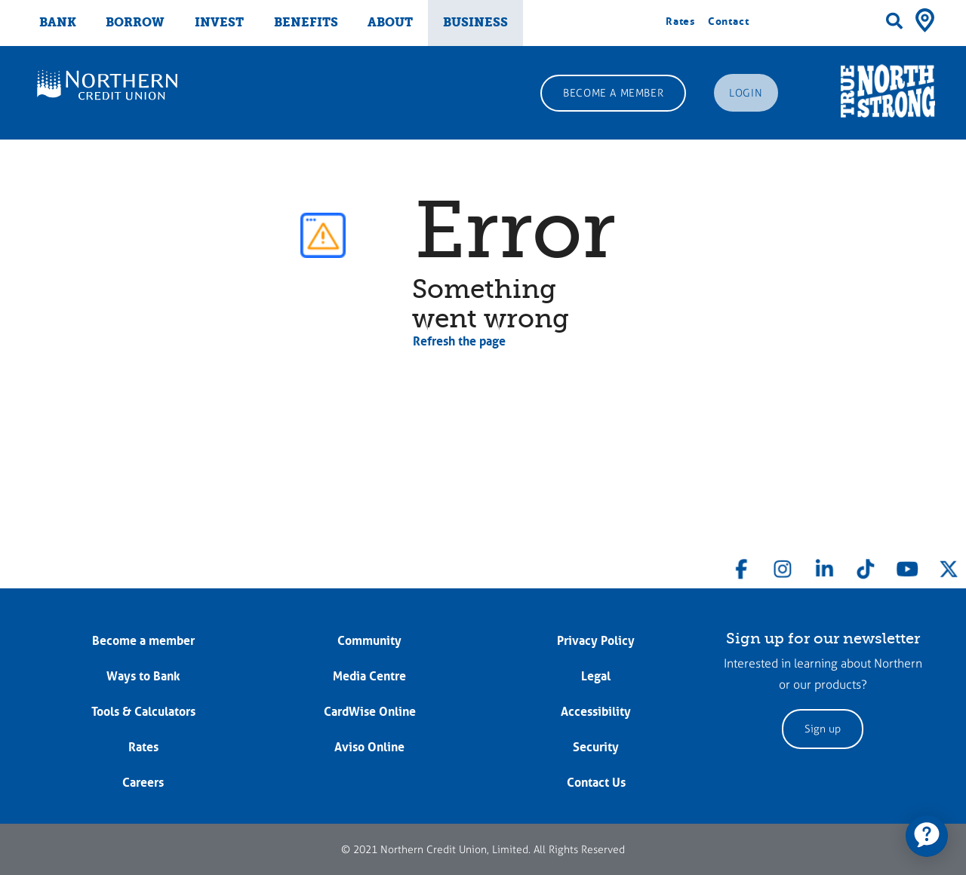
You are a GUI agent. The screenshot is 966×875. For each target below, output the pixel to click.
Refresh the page (459, 340)
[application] (927, 836)
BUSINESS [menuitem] (475, 22)
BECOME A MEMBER (613, 93)
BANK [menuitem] (57, 22)
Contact (728, 21)
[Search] (894, 21)
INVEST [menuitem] (219, 22)
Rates (680, 21)
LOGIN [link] (745, 93)
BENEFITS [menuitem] (306, 22)
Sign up (822, 729)
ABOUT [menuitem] (390, 22)
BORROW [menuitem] (135, 22)
